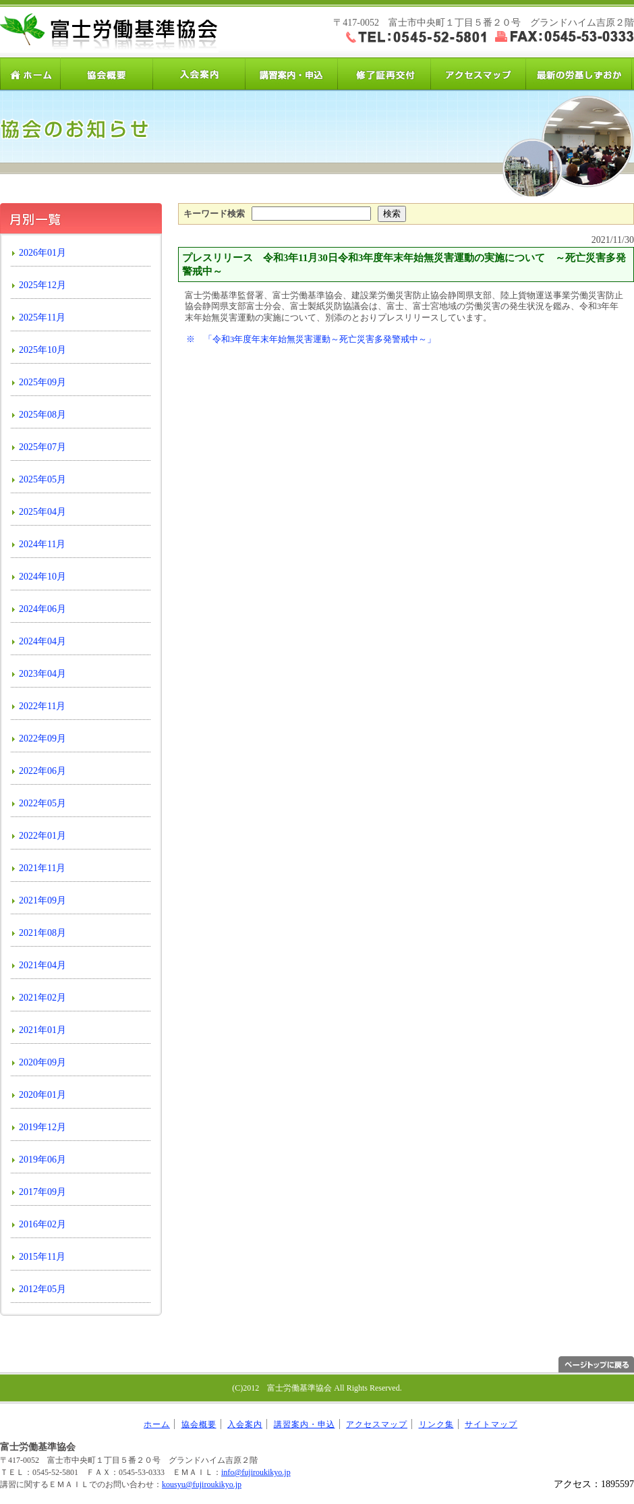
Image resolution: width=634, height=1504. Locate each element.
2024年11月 (42, 544)
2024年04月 (42, 641)
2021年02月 (42, 998)
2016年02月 (42, 1224)
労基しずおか (578, 73)
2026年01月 (42, 253)
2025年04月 (42, 512)
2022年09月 (42, 738)
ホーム (30, 73)
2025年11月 (42, 317)
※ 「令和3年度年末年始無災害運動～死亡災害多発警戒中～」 (311, 339)
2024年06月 (42, 609)
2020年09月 (42, 1062)
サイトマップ (491, 1424)
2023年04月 (42, 674)
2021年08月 (42, 933)
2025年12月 (42, 285)
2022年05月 (42, 803)
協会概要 (107, 73)
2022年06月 (42, 771)
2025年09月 (42, 382)
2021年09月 (42, 900)
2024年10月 (42, 577)
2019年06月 (42, 1159)
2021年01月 (42, 1030)
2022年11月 (42, 706)
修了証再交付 (384, 73)
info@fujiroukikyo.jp (256, 1472)
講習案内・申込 (292, 73)
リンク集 (436, 1424)
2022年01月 (42, 836)
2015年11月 (42, 1257)
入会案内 (199, 73)
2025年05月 (42, 479)
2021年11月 (42, 868)
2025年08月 (42, 415)
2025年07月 (42, 447)
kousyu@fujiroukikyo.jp (201, 1484)
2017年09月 (42, 1192)
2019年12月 (42, 1127)
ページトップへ (596, 1364)
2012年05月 (42, 1289)
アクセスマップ (476, 73)
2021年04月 (42, 965)
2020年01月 (42, 1095)
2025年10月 (42, 350)
